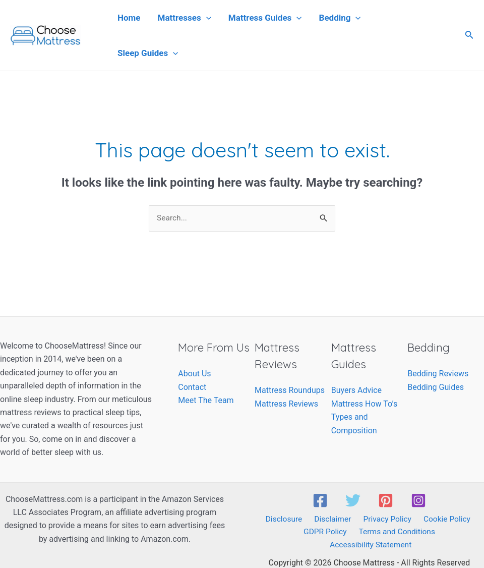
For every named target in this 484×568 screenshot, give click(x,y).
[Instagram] (418, 500)
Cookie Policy (442, 519)
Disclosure (287, 519)
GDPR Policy (282, 533)
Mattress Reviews (286, 404)
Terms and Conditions (351, 533)
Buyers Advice (356, 390)
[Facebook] (320, 500)
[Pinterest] (385, 500)
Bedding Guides (435, 387)
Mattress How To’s (364, 404)
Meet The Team (205, 401)
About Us (194, 374)
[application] (206, 17)
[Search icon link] (469, 35)
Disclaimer (333, 519)
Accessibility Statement (441, 533)
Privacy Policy (385, 519)
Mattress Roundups (290, 390)
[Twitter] (352, 500)
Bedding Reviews (437, 374)
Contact (192, 387)
